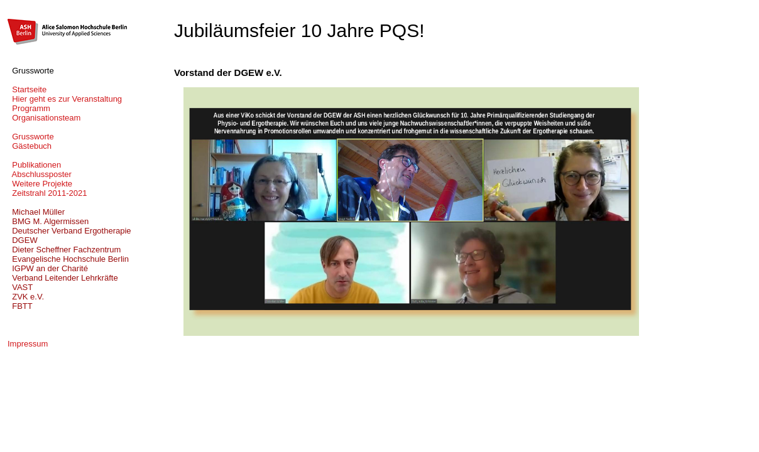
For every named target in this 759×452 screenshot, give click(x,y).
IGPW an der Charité (48, 268)
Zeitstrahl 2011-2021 (47, 193)
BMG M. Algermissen (48, 221)
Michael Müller (36, 212)
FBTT (20, 306)
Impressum (28, 343)
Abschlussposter (40, 174)
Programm (29, 108)
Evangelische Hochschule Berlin (68, 259)
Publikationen (34, 165)
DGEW (23, 240)
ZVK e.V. (26, 296)
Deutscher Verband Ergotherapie (69, 230)
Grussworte (31, 136)
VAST (20, 287)
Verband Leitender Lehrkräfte (63, 277)
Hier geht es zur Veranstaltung (65, 99)
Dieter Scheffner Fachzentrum (64, 249)
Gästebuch (30, 146)
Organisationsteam (44, 117)
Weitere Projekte (40, 183)
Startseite (27, 89)
